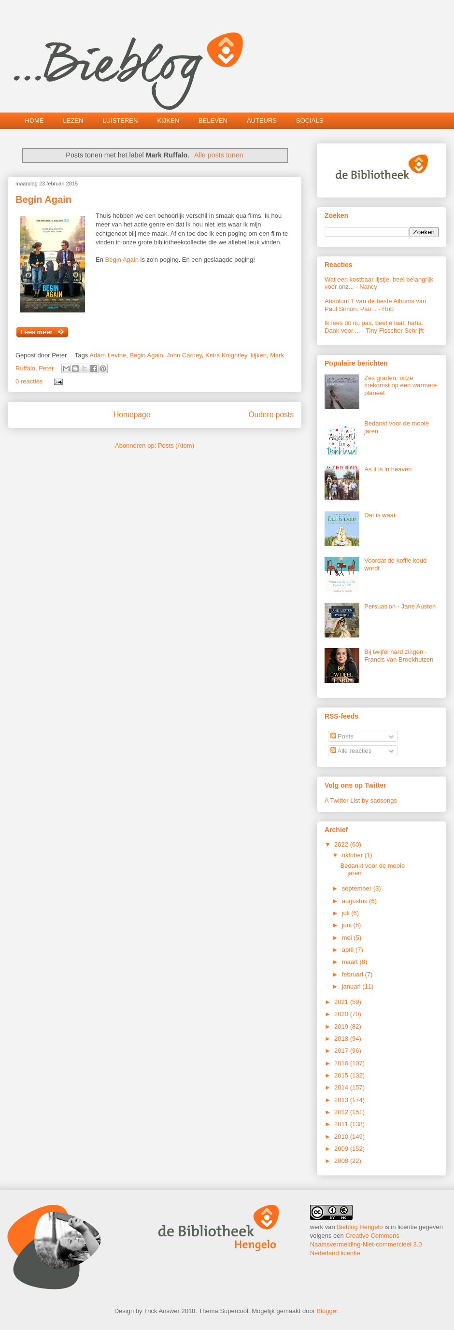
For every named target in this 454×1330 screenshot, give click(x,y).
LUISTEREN (120, 120)
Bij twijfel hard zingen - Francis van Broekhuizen (398, 655)
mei (348, 937)
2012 (342, 1112)
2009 (342, 1148)
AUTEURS (262, 120)
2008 (342, 1160)
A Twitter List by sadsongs (361, 800)
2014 (342, 1087)
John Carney (184, 355)
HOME (34, 120)
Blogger (327, 1311)
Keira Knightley (226, 355)
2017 (342, 1050)
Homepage (132, 414)
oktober (353, 855)
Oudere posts (271, 414)
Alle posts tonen (218, 155)
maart (351, 961)
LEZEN (73, 120)
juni (348, 925)
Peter (46, 368)
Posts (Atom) (176, 445)
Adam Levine (107, 355)
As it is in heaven (387, 469)
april (348, 949)
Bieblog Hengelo (360, 1227)
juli (347, 913)
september (357, 888)
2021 (342, 1001)
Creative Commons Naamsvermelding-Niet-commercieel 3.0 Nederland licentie (366, 1244)
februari (353, 974)
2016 (342, 1063)
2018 (342, 1038)
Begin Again (43, 199)
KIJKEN (168, 120)
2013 (342, 1100)
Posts (342, 736)
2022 (342, 844)
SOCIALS (309, 120)
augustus (355, 901)
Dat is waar (380, 515)
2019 (342, 1026)
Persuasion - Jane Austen (400, 606)
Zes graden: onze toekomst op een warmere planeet (400, 385)
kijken (259, 355)
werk (316, 1227)
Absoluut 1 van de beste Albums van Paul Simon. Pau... (375, 304)
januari (352, 986)
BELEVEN (213, 120)
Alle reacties (351, 750)
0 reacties (29, 381)
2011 (342, 1124)
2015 (342, 1075)
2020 (342, 1014)
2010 (342, 1136)
